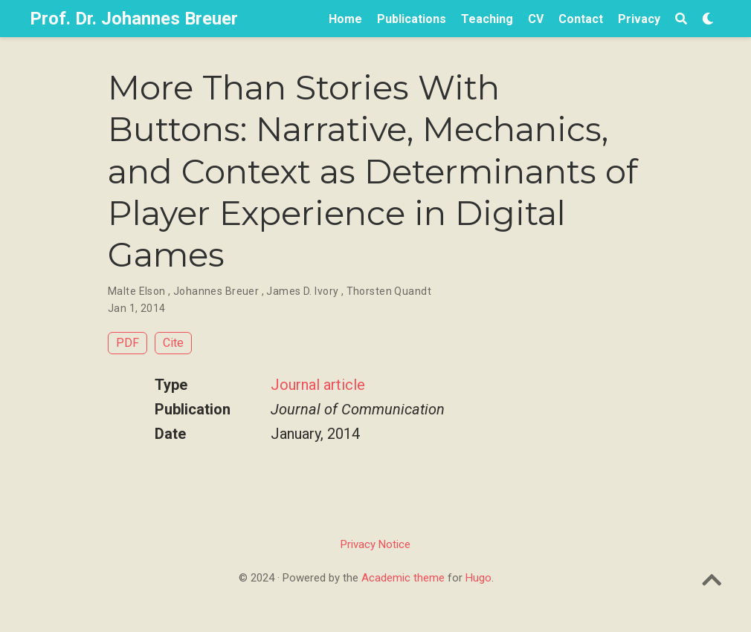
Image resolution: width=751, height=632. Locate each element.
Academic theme (403, 577)
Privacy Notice (375, 544)
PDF (127, 343)
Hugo (478, 577)
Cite (173, 343)
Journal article (318, 385)
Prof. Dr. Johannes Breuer (134, 18)
